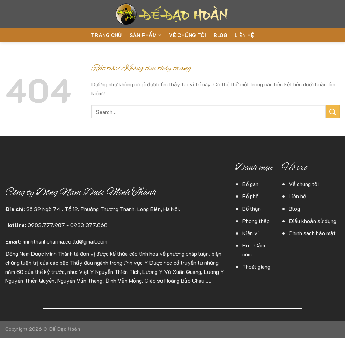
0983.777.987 (46, 225)
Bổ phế (250, 196)
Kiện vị (250, 233)
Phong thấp (256, 220)
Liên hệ (244, 35)
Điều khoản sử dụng (312, 220)
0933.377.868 (89, 225)
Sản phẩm (146, 35)
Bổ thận (251, 208)
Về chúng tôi (187, 35)
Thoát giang (256, 266)
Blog (220, 35)
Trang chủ (106, 35)
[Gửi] (333, 111)
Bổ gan (250, 183)
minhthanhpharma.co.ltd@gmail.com (65, 241)
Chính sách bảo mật (312, 233)
